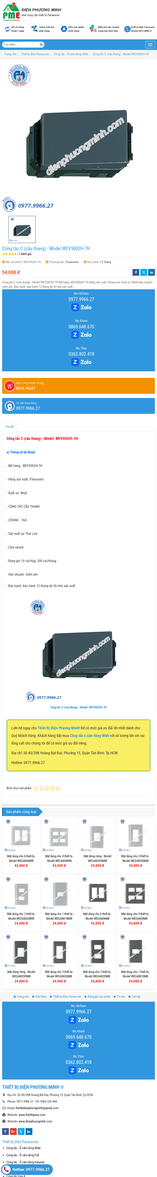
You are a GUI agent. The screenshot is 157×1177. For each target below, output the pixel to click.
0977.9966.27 (81, 299)
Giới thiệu (39, 997)
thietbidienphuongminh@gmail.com (36, 1108)
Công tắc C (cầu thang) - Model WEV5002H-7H (78, 707)
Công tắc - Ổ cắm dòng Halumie (25, 1162)
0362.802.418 (81, 354)
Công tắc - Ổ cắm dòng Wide (23, 1148)
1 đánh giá (25, 254)
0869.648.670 (81, 326)
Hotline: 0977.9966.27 (26, 1169)
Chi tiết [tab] (9, 427)
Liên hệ (134, 997)
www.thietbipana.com (32, 1115)
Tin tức (119, 997)
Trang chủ (21, 997)
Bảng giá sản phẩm (98, 997)
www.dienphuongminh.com (35, 1121)
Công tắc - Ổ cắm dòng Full (22, 1155)
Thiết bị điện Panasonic (65, 997)
